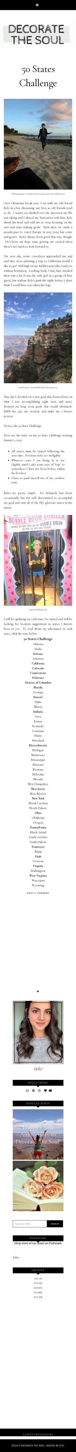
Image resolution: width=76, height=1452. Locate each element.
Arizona (38, 654)
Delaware (38, 678)
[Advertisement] (38, 1333)
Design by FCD (55, 1445)
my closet (38, 1243)
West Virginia (38, 875)
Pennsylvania (38, 827)
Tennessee (38, 847)
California (38, 663)
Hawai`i (38, 697)
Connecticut (38, 673)
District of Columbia (38, 682)
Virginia (38, 866)
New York (38, 798)
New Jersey (38, 789)
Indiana (38, 711)
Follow (16, 1257)
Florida (38, 687)
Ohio (38, 813)
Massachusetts (38, 745)
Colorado (38, 668)
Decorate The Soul (33, 1445)
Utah (38, 856)
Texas (38, 851)
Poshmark (55, 1243)
